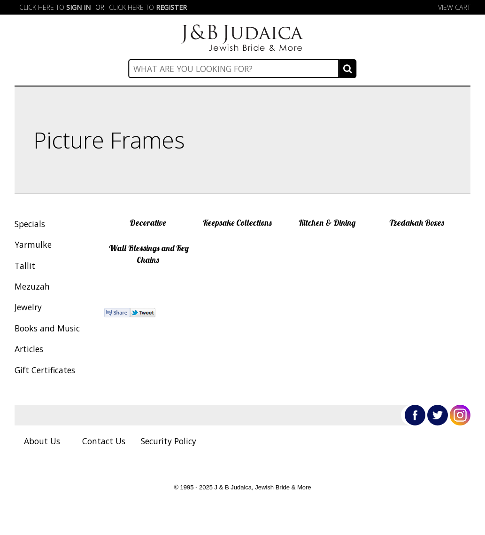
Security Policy (168, 441)
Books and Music (47, 328)
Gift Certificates (45, 370)
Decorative (148, 222)
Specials (30, 223)
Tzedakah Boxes (416, 222)
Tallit (25, 265)
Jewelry (28, 307)
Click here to (55, 7)
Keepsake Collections (237, 222)
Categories (242, 75)
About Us (42, 441)
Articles (29, 348)
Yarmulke (33, 244)
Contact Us (103, 441)
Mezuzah (32, 286)
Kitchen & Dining (327, 222)
